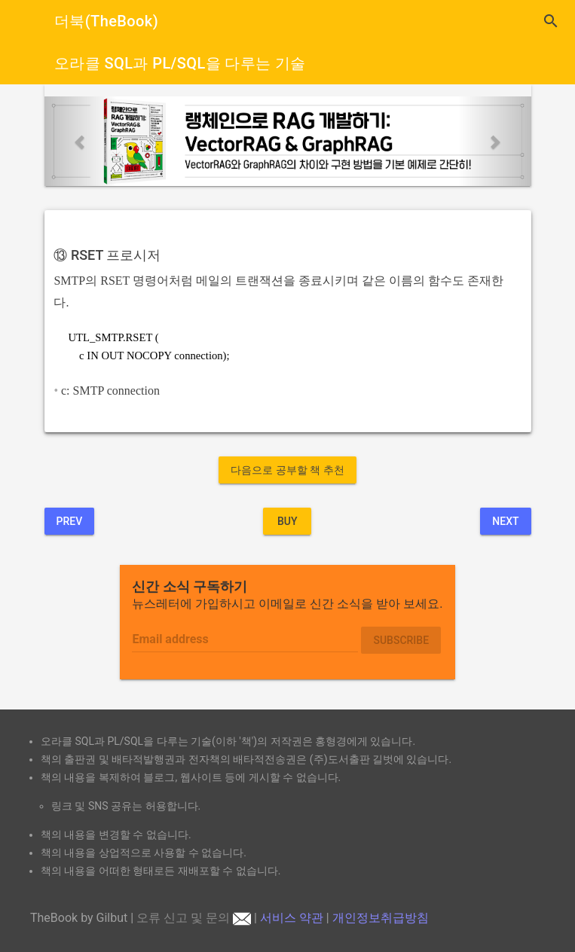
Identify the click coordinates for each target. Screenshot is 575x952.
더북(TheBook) (106, 21)
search (551, 21)
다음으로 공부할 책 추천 (287, 470)
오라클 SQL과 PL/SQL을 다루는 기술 (180, 63)
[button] (81, 141)
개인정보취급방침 (380, 918)
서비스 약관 (291, 918)
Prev (70, 521)
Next (505, 521)
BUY (287, 521)
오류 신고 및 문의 (193, 918)
